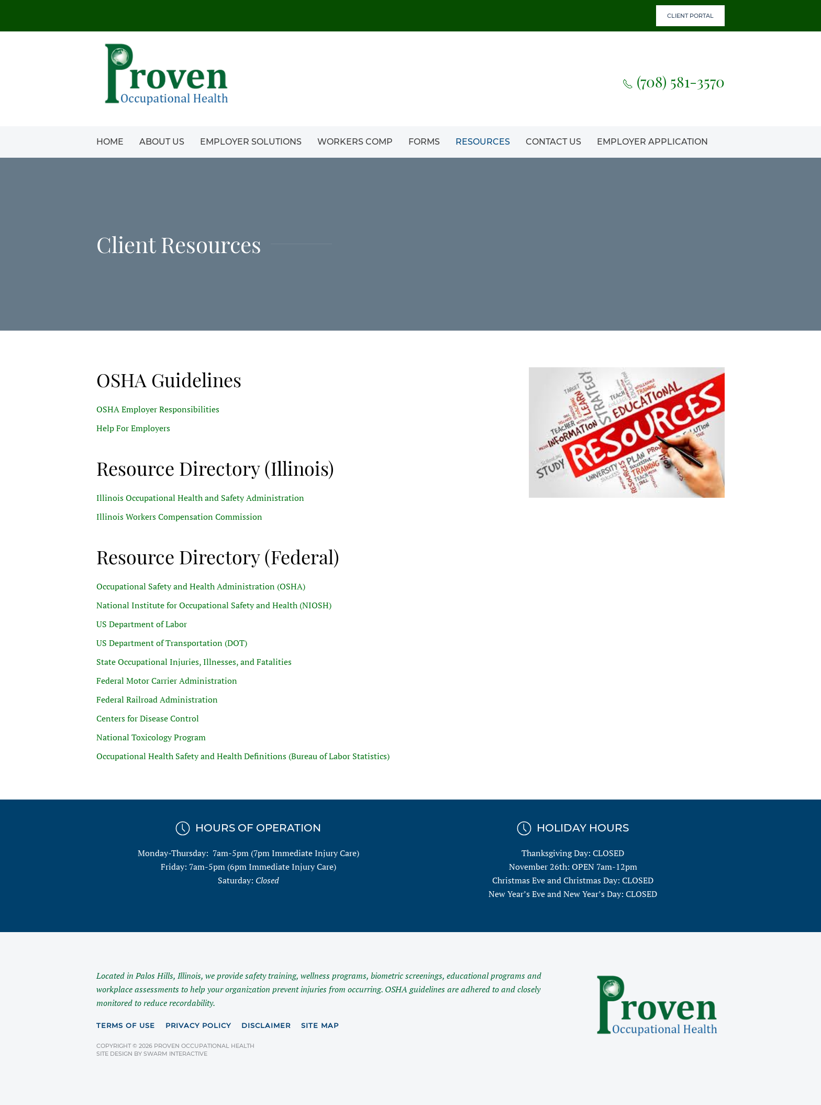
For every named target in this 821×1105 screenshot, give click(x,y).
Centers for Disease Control (147, 718)
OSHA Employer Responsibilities (157, 409)
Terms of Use (125, 1025)
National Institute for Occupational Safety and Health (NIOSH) (213, 605)
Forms (424, 142)
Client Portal (690, 15)
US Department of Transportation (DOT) (171, 643)
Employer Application (652, 142)
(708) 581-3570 (674, 81)
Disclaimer (266, 1025)
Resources (483, 142)
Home (110, 142)
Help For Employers (133, 428)
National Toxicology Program (151, 737)
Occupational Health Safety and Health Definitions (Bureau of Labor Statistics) (243, 756)
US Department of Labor (141, 624)
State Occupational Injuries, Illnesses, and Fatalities (194, 662)
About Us (161, 142)
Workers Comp (355, 142)
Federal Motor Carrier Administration (166, 680)
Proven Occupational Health (204, 1045)
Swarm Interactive (175, 1053)
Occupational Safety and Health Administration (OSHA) (200, 586)
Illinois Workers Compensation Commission (179, 516)
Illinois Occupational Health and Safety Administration (200, 498)
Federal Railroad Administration (157, 699)
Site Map (320, 1025)
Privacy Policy (198, 1025)
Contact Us (553, 142)
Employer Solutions (251, 142)
